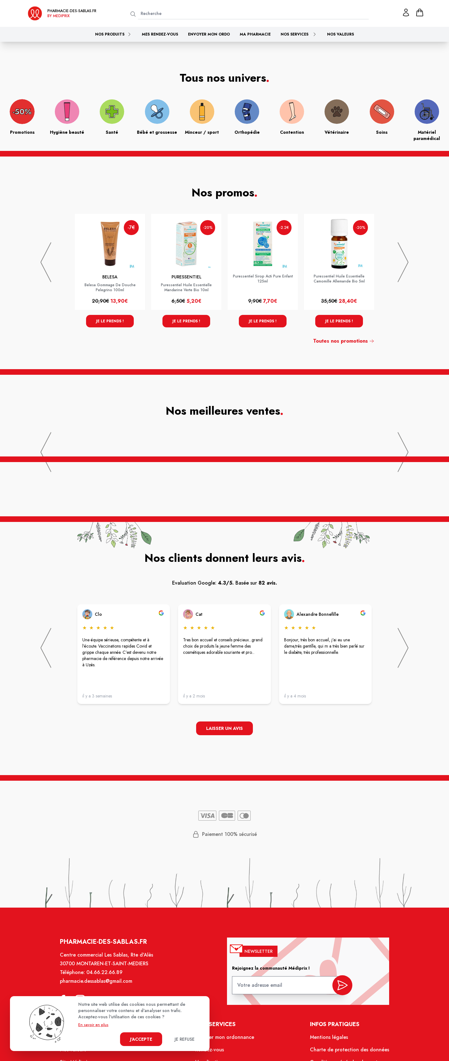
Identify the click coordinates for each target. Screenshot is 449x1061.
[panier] (419, 12)
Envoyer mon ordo (209, 34)
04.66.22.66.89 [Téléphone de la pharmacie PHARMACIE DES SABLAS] (105, 973)
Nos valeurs (340, 34)
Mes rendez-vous (160, 34)
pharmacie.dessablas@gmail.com (97, 982)
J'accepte (141, 1039)
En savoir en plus (93, 1024)
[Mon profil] (406, 12)
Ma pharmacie (255, 34)
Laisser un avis (224, 729)
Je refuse (185, 1039)
